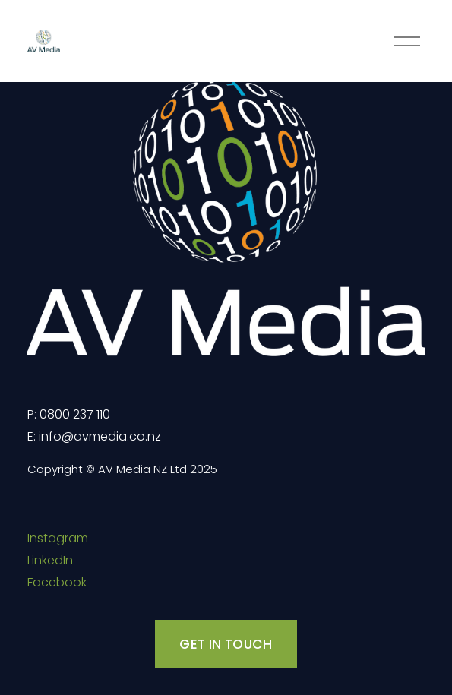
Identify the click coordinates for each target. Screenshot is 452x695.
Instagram (57, 538)
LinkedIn (50, 560)
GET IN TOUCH (225, 644)
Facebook (57, 582)
